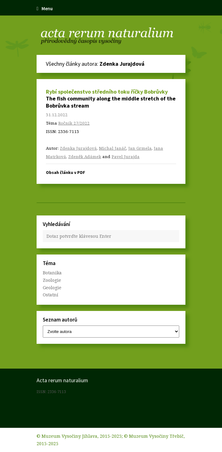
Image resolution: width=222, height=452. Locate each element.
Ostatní (50, 295)
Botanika (52, 273)
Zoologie (52, 280)
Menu (45, 8)
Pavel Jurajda (126, 156)
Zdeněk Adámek (84, 156)
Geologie (52, 287)
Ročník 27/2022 (74, 123)
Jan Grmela (140, 148)
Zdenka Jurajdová (78, 148)
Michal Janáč (112, 148)
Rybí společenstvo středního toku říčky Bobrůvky (107, 91)
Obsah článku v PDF (65, 172)
